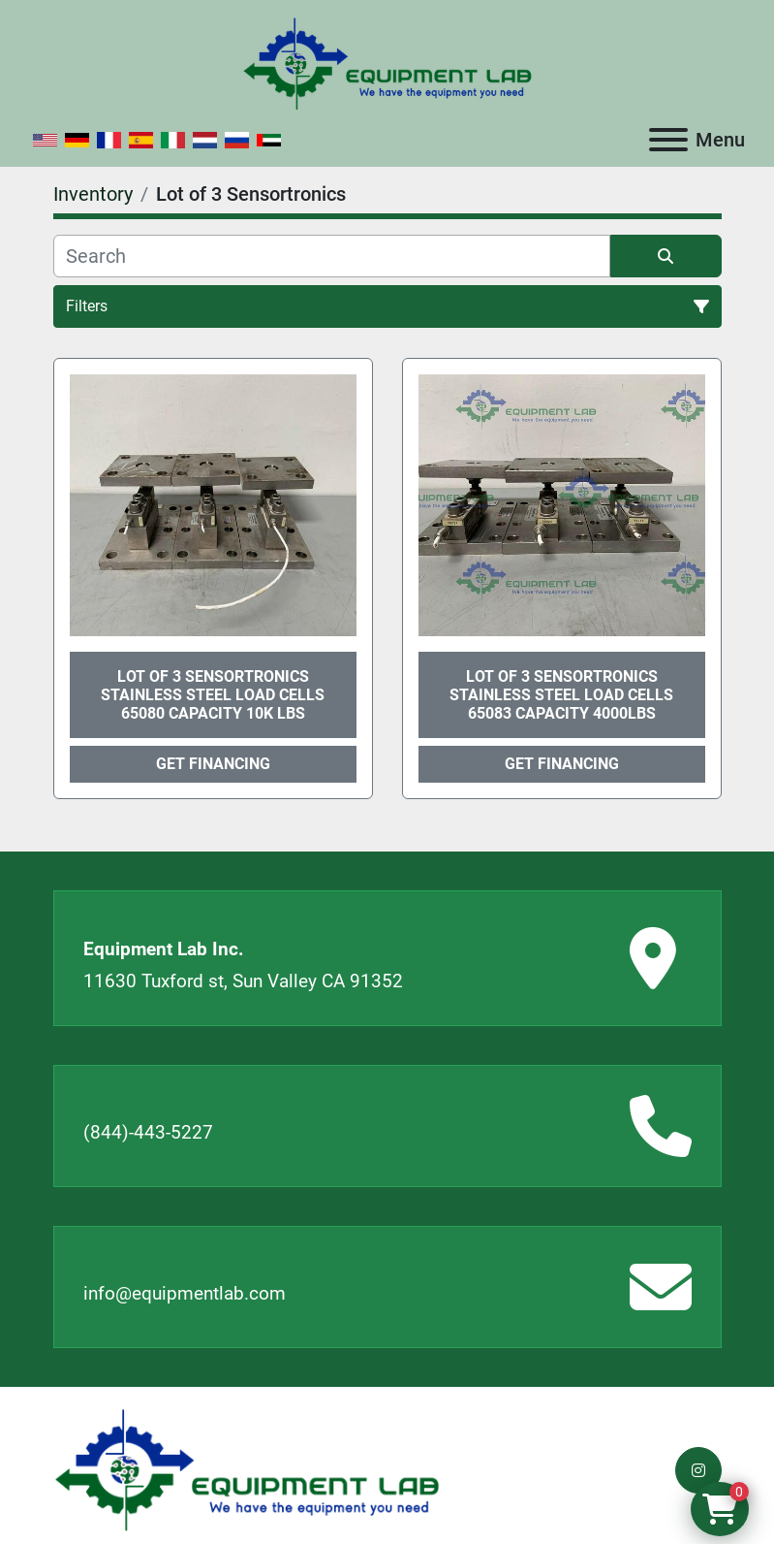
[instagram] (698, 1470)
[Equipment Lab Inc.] (247, 1469)
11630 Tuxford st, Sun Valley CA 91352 (243, 981)
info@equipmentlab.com (184, 1293)
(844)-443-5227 (148, 1132)
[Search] (331, 256)
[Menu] (668, 139)
